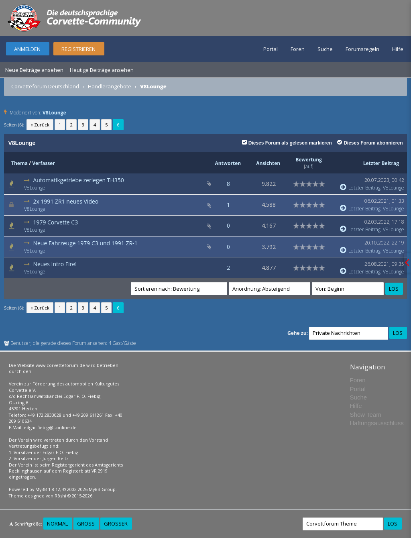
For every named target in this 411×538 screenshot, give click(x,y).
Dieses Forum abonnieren (370, 143)
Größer (116, 523)
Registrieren (78, 49)
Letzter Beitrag (381, 163)
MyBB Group (102, 489)
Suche (325, 49)
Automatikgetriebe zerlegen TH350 (78, 180)
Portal (270, 49)
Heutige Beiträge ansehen (102, 69)
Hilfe (397, 49)
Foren (298, 49)
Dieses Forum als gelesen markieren (287, 143)
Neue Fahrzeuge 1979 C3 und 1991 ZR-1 (85, 243)
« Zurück (40, 125)
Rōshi (60, 496)
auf (308, 166)
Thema (19, 163)
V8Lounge (54, 112)
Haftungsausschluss (377, 423)
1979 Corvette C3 (55, 222)
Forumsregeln (362, 49)
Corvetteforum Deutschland (45, 86)
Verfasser (43, 163)
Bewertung (308, 159)
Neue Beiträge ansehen (34, 69)
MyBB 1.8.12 (47, 489)
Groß (86, 523)
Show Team (365, 414)
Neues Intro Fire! (54, 264)
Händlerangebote (109, 86)
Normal (57, 523)
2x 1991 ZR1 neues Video (65, 201)
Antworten (228, 163)
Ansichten (268, 163)
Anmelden (27, 49)
